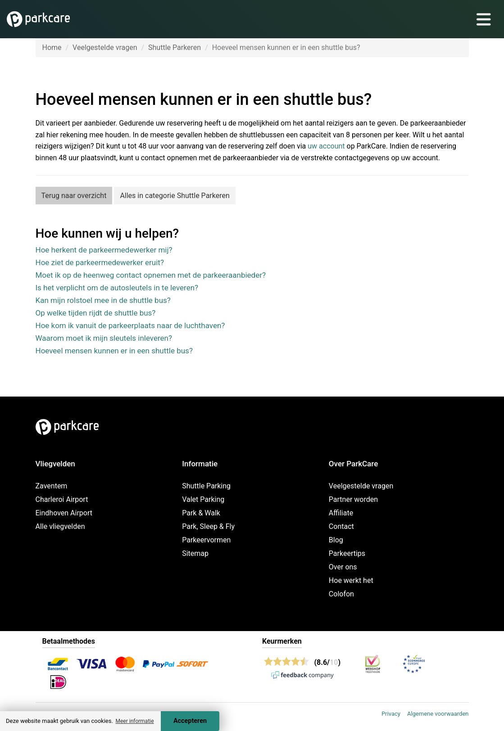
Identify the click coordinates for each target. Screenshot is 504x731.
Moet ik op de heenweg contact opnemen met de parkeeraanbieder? (151, 275)
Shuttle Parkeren (174, 47)
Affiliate (341, 513)
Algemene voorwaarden (438, 713)
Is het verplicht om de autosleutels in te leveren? (117, 287)
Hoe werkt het (351, 580)
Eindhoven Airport (64, 513)
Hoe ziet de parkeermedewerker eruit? (100, 262)
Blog (336, 540)
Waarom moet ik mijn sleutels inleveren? (104, 338)
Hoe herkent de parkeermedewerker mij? (104, 249)
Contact (341, 526)
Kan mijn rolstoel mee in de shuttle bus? (103, 300)
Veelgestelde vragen (105, 47)
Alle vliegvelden (60, 526)
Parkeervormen (206, 540)
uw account (326, 146)
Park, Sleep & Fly (208, 526)
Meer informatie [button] (134, 721)
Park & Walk (201, 513)
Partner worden (353, 499)
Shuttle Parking (206, 486)
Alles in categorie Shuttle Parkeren (174, 195)
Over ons (343, 567)
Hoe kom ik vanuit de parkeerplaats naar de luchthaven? (130, 325)
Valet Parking (203, 499)
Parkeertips (347, 553)
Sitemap (195, 553)
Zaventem (52, 486)
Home (52, 47)
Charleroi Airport (62, 499)
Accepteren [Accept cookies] (190, 721)
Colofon (341, 594)
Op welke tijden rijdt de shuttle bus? (96, 312)
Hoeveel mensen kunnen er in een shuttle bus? (114, 350)
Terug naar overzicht (74, 195)
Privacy (390, 713)
